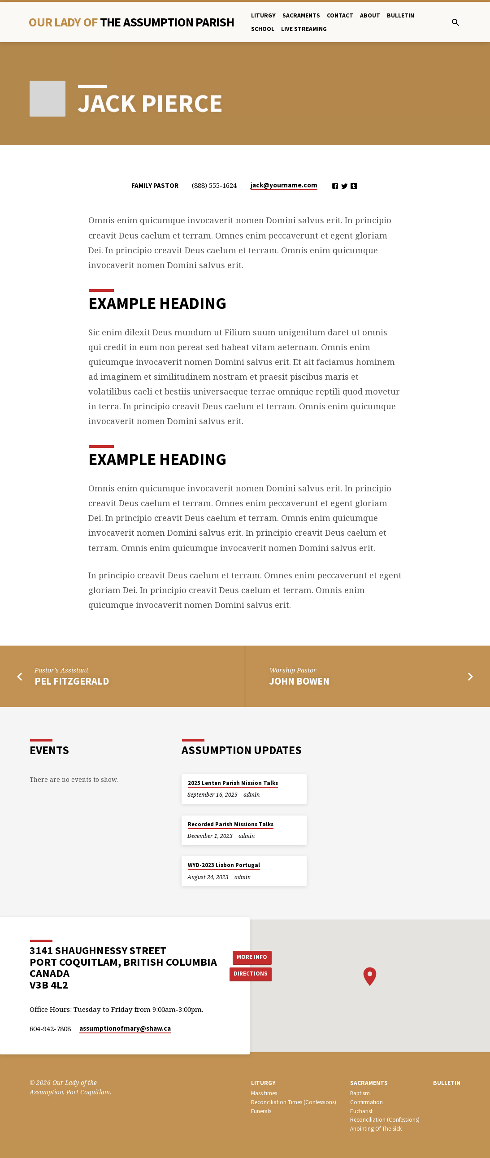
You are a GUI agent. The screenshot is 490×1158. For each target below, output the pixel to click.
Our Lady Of (131, 22)
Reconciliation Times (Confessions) (293, 1102)
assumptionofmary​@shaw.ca (125, 1028)
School (262, 29)
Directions (251, 974)
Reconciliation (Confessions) (385, 1119)
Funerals (261, 1111)
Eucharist (361, 1111)
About (370, 15)
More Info (252, 957)
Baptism (360, 1093)
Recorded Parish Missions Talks (230, 824)
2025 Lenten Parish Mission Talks (233, 783)
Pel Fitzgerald (72, 681)
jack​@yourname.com (284, 185)
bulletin (400, 15)
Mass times (264, 1093)
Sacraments (301, 15)
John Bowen (299, 681)
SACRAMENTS (369, 1083)
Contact (340, 15)
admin (251, 794)
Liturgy (263, 15)
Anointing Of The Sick (376, 1128)
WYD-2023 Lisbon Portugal (224, 865)
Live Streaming (304, 29)
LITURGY (263, 1083)
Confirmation (366, 1102)
